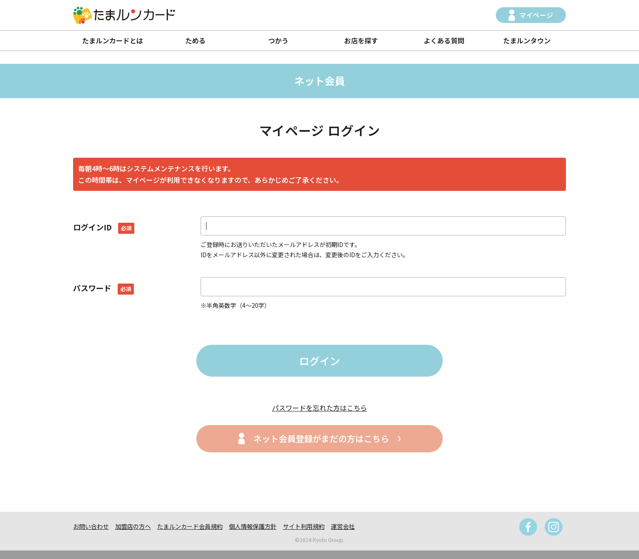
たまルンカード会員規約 (190, 526)
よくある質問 (444, 40)
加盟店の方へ (133, 526)
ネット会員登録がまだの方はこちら (321, 438)
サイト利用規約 (304, 526)
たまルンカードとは (112, 40)
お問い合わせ (91, 526)
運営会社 (343, 526)
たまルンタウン (527, 40)
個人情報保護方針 (253, 526)
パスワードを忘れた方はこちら (319, 408)
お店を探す (361, 40)
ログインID (103, 227)
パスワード (103, 287)
